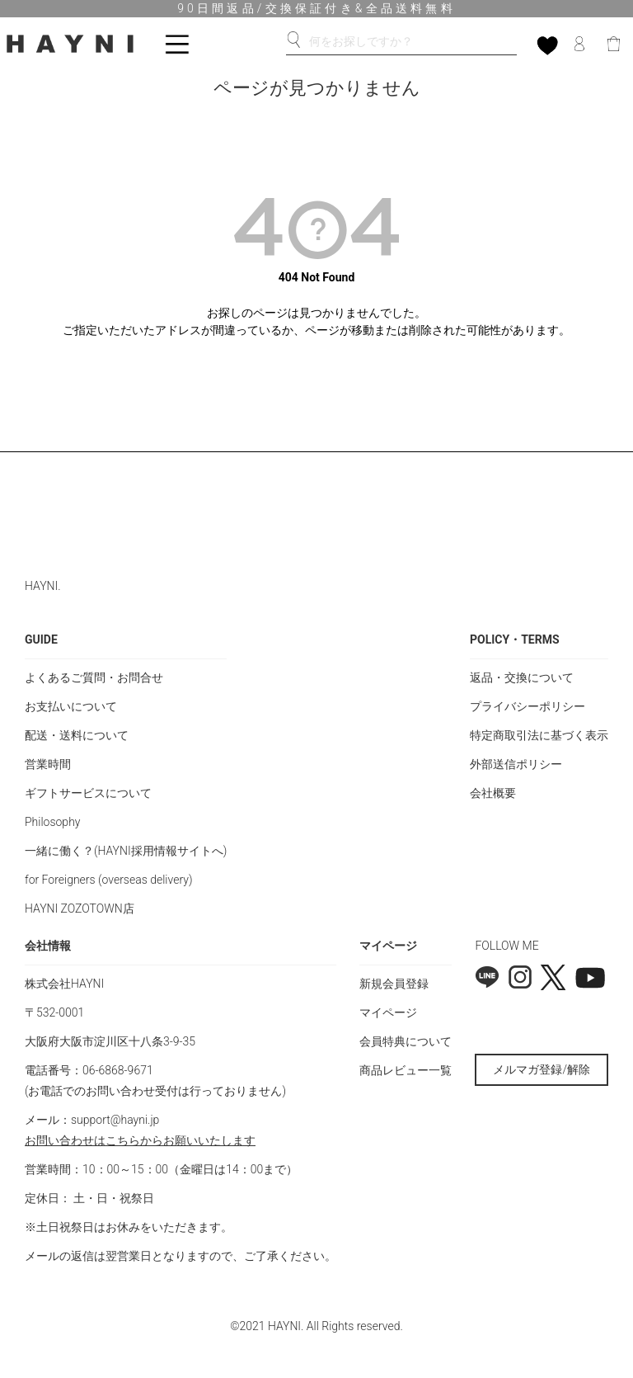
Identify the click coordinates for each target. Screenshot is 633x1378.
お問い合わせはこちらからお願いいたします (140, 1140)
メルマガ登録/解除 (541, 1069)
